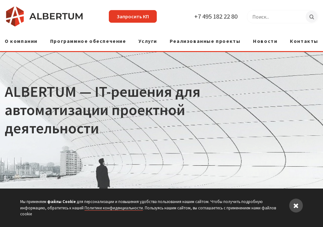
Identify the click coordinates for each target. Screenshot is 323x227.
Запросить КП (133, 16)
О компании (21, 41)
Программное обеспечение (88, 41)
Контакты (304, 41)
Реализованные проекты (205, 41)
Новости (265, 41)
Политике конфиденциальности (114, 207)
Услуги (147, 41)
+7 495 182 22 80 (216, 16)
